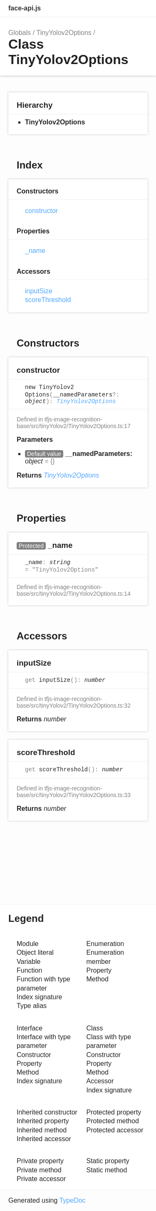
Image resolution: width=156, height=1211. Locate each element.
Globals (19, 32)
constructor (41, 210)
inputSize (38, 291)
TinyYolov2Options (64, 32)
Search (104, 8)
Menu (139, 8)
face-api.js (24, 8)
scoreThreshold (48, 299)
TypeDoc (72, 1200)
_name (35, 250)
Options (121, 8)
